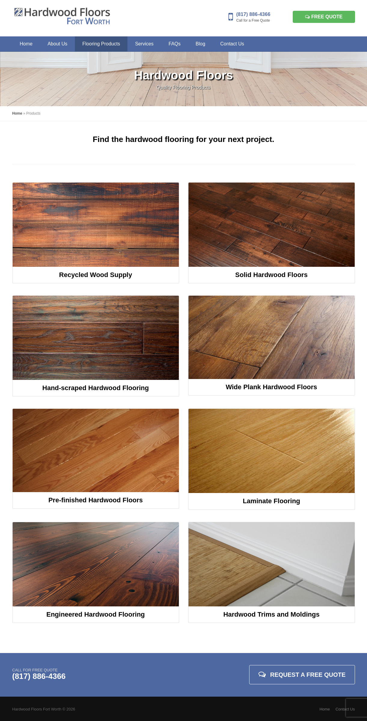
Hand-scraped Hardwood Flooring (95, 388)
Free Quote (323, 16)
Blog (200, 43)
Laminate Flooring (271, 501)
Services (144, 43)
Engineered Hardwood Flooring (95, 614)
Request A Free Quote (302, 674)
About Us (57, 43)
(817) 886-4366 (253, 14)
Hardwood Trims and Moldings (271, 614)
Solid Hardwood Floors (271, 275)
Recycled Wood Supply (95, 275)
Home (26, 43)
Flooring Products (101, 43)
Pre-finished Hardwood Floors (95, 500)
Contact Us (232, 43)
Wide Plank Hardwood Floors (271, 387)
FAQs (175, 43)
